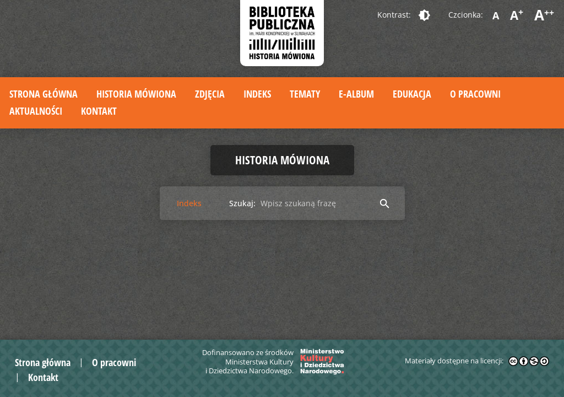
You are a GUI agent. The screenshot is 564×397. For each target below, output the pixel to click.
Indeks (257, 93)
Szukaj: (242, 203)
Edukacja (412, 93)
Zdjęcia (210, 93)
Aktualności (35, 110)
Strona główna (43, 93)
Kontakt (99, 110)
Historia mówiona (136, 93)
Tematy (305, 93)
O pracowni (475, 93)
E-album (356, 93)
